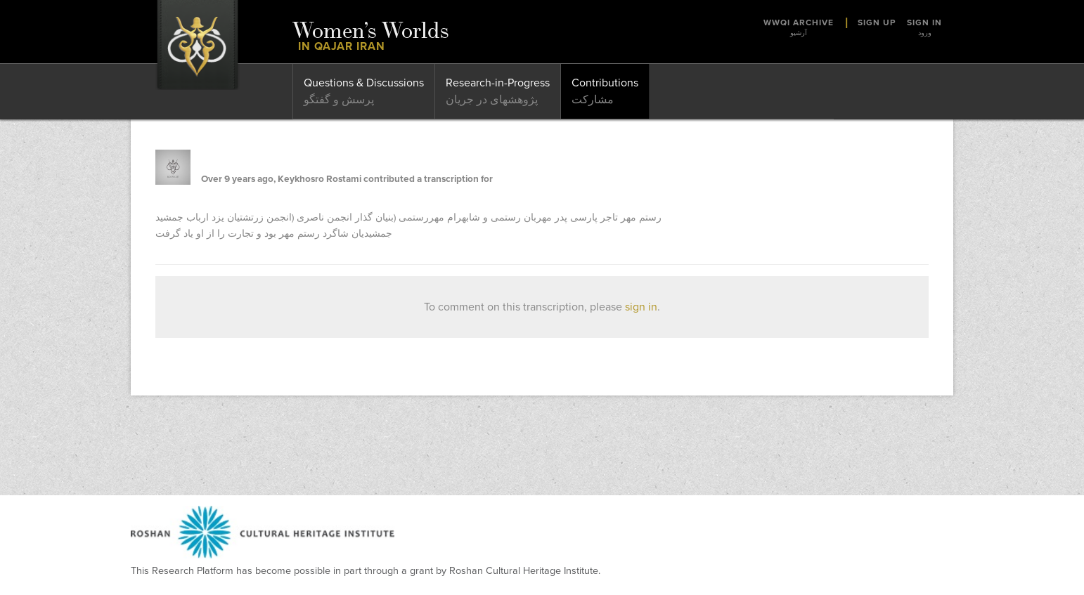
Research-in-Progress (498, 83)
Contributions (605, 83)
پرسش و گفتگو (339, 100)
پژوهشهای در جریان (492, 100)
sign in (641, 307)
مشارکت (593, 100)
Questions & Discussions (364, 83)
